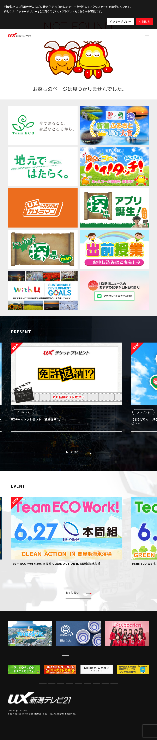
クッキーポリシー (121, 21)
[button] (65, 655)
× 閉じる (144, 21)
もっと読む (78, 452)
